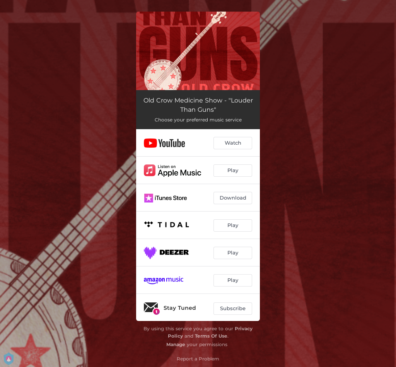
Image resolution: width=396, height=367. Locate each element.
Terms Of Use (211, 336)
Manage (175, 344)
